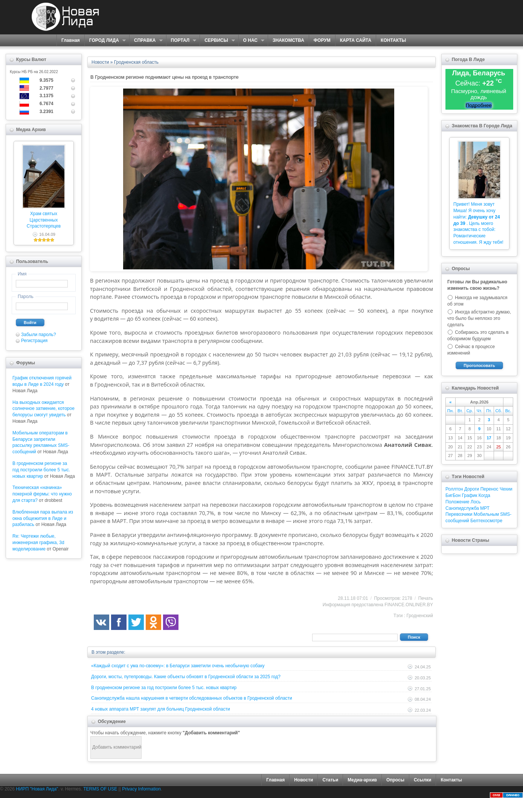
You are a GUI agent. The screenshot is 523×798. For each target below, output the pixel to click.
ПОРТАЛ (181, 40)
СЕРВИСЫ (217, 40)
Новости (303, 780)
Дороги (471, 489)
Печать (425, 598)
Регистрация (34, 340)
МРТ (484, 508)
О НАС (251, 40)
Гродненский (420, 615)
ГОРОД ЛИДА (105, 40)
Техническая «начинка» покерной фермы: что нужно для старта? (42, 494)
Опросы (395, 780)
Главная (70, 40)
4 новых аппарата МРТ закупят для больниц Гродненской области (160, 709)
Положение (457, 501)
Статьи (330, 780)
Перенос (489, 489)
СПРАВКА (146, 40)
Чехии (506, 489)
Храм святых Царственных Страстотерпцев (44, 220)
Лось (476, 501)
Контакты (451, 780)
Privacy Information (141, 789)
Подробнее (479, 105)
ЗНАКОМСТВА (288, 40)
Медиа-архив (362, 780)
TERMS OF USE (100, 789)
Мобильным (486, 514)
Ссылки (422, 780)
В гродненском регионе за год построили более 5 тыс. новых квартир (41, 470)
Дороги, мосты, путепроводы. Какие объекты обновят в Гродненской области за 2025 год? (186, 676)
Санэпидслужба (462, 508)
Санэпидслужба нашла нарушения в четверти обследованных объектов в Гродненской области (191, 698)
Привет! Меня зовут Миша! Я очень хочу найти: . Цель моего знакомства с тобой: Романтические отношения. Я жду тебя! (478, 223)
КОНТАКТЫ (393, 40)
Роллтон (454, 489)
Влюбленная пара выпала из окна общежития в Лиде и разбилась (42, 518)
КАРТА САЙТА (355, 40)
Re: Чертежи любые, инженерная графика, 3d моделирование (38, 543)
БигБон (452, 495)
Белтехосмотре (486, 520)
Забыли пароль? (38, 334)
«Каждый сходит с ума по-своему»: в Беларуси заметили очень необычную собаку (178, 665)
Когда (484, 495)
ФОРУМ (322, 40)
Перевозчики (458, 514)
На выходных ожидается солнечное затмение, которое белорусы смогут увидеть (43, 409)
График (469, 495)
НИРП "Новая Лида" (37, 789)
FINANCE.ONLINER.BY (408, 604)
